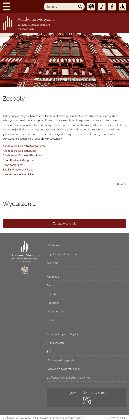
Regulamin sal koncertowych (64, 254)
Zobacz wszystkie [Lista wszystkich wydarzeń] (64, 223)
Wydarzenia (54, 245)
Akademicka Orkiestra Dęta (19, 150)
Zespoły (14, 98)
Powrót (121, 184)
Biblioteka (53, 302)
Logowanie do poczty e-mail (63, 369)
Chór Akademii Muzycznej (18, 160)
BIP (49, 351)
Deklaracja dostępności (61, 360)
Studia (51, 285)
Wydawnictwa (55, 311)
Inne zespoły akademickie (18, 174)
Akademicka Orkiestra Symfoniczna (24, 145)
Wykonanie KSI (117, 417)
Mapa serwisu (55, 343)
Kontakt (52, 320)
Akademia (53, 276)
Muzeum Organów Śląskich (63, 334)
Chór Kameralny (13, 164)
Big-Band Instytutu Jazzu (18, 169)
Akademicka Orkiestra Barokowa (23, 155)
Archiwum (53, 262)
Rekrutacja (53, 294)
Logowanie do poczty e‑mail (87, 392)
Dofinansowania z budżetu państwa (68, 377)
